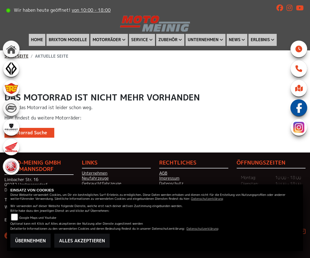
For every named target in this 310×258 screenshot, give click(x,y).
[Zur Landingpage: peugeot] (11, 127)
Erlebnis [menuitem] (260, 40)
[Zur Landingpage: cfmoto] (11, 107)
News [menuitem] (235, 40)
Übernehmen (30, 241)
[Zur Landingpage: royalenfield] (11, 88)
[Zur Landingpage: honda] (11, 147)
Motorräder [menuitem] (107, 40)
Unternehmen (94, 173)
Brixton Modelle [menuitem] (68, 40)
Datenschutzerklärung (207, 198)
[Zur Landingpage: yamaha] (11, 166)
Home (37, 40)
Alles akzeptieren (82, 241)
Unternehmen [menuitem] (203, 40)
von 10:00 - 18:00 (91, 10)
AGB (163, 173)
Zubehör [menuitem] (168, 40)
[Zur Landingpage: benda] (11, 68)
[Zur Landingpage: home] (11, 49)
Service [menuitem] (139, 40)
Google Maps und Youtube (37, 217)
